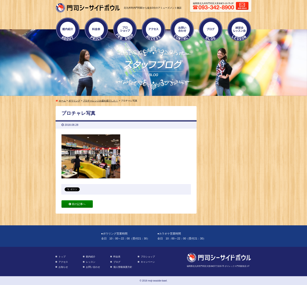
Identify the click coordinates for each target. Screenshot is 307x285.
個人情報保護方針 (122, 267)
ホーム (62, 100)
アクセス (153, 29)
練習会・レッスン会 (239, 29)
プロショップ (125, 29)
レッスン (90, 262)
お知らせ (63, 267)
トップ (62, 256)
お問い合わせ (182, 29)
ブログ (210, 29)
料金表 (96, 29)
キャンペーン (148, 262)
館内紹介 (67, 29)
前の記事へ (77, 204)
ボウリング (74, 100)
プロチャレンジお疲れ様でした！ (100, 100)
